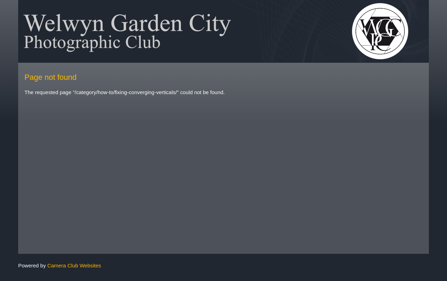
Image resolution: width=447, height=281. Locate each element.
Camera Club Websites (74, 265)
